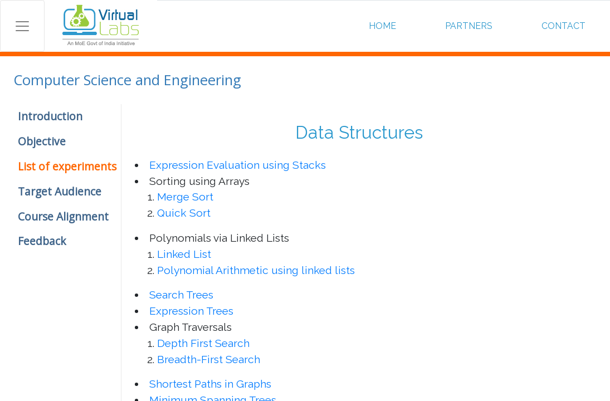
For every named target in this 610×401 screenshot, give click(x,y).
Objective (42, 141)
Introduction (50, 116)
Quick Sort (184, 213)
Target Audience (59, 191)
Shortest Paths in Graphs (210, 384)
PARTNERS (468, 26)
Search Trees (181, 294)
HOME (382, 26)
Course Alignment (63, 216)
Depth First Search (203, 343)
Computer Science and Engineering (127, 80)
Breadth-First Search (208, 359)
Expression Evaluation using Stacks (237, 165)
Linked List (184, 254)
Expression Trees (191, 311)
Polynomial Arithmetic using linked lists (256, 270)
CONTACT (563, 26)
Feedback (42, 240)
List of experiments (67, 166)
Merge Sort (185, 196)
